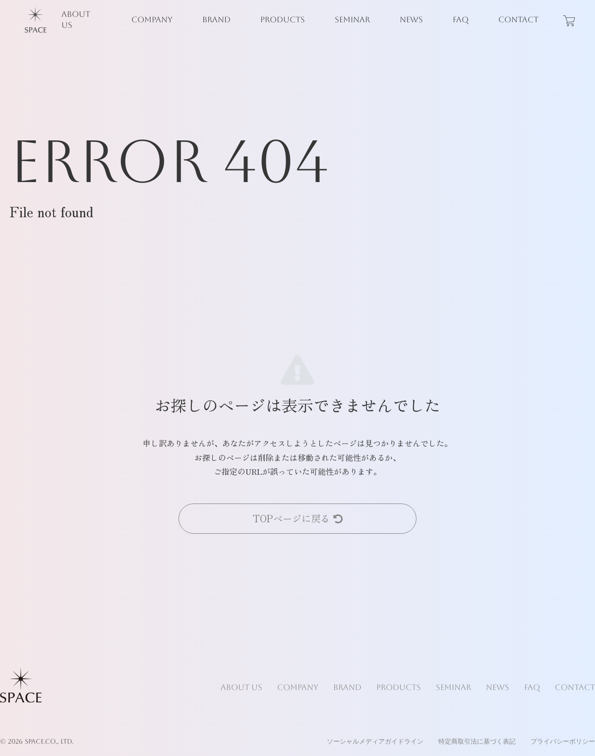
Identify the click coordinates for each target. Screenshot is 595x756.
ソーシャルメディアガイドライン (375, 741)
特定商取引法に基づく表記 (477, 741)
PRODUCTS (282, 19)
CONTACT (518, 19)
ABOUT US (75, 19)
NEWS (411, 19)
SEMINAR (352, 19)
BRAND (216, 19)
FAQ (461, 19)
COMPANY (152, 19)
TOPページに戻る (298, 518)
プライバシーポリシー (563, 741)
